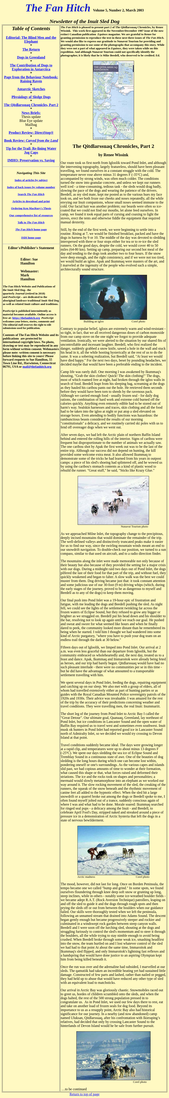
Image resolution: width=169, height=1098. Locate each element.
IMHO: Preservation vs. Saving (31, 160)
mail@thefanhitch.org (36, 366)
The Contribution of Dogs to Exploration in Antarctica (31, 67)
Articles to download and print (31, 201)
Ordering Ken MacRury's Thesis (31, 208)
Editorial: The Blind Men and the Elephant (31, 39)
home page (31, 229)
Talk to (31, 222)
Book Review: (31, 140)
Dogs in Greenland (31, 57)
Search (31, 194)
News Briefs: (31, 113)
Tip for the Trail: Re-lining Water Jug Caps (31, 150)
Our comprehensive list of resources (31, 215)
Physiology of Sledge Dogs (31, 97)
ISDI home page (31, 237)
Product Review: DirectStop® (31, 132)
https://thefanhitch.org (26, 317)
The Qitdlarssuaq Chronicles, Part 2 (31, 105)
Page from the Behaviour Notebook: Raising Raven (31, 79)
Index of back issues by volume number (31, 187)
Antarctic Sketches (31, 89)
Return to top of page (84, 1094)
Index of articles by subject (31, 180)
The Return (31, 49)
